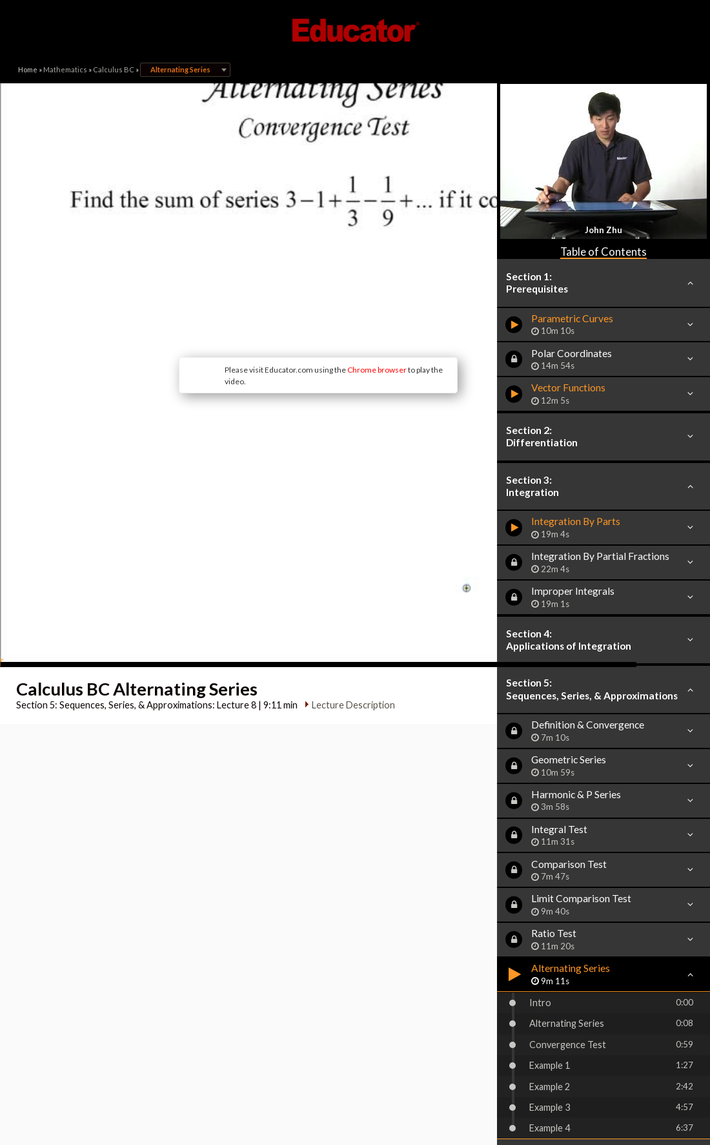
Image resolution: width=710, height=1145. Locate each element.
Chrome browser (307, 306)
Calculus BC (113, 69)
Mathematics (65, 69)
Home (27, 69)
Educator (355, 30)
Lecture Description (349, 596)
